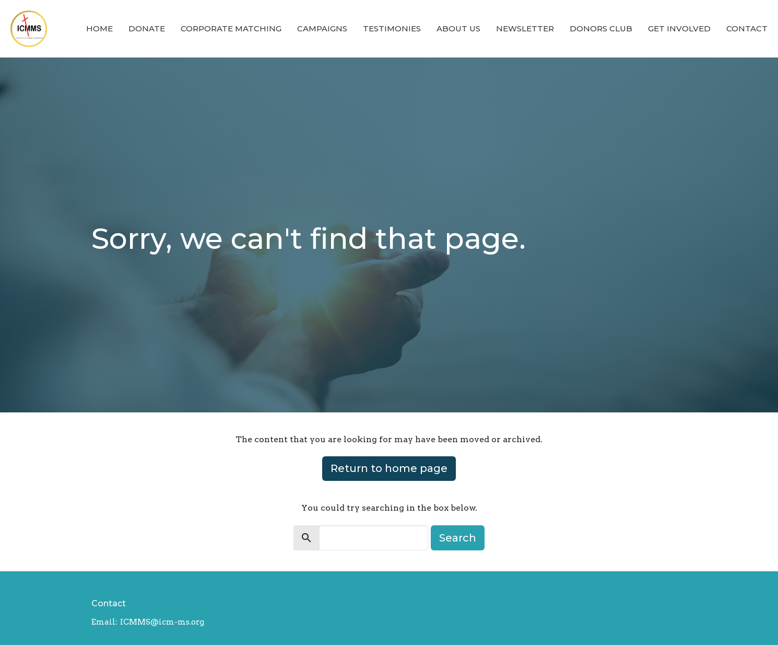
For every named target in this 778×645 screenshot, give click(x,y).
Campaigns (322, 28)
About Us (458, 28)
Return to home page (389, 468)
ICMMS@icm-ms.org (162, 622)
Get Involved (679, 28)
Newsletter (525, 28)
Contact (747, 28)
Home (99, 28)
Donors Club (601, 28)
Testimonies (392, 28)
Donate (146, 28)
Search (457, 538)
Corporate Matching (231, 28)
